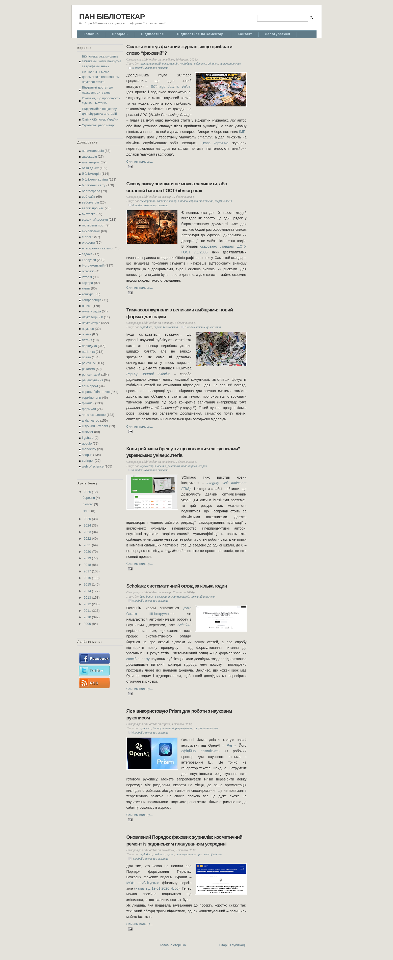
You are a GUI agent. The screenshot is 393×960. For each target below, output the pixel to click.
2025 (88, 519)
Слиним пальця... (139, 161)
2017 (88, 571)
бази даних (90, 168)
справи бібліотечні (96, 392)
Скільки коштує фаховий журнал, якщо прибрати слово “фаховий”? (179, 50)
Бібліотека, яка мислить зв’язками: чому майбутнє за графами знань (101, 61)
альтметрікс (91, 162)
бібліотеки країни (95, 179)
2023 (88, 532)
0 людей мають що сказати (151, 68)
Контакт (245, 34)
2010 (88, 617)
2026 (88, 492)
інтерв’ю (88, 271)
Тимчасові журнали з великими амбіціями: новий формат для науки (179, 313)
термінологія (91, 397)
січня (87, 511)
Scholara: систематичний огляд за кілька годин (176, 586)
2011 (88, 611)
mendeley (89, 449)
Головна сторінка (173, 945)
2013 (88, 597)
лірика (87, 306)
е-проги (87, 237)
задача (87, 254)
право (86, 357)
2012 (88, 604)
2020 (88, 552)
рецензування (92, 380)
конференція (91, 300)
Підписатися (152, 34)
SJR (242, 132)
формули (89, 409)
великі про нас (93, 208)
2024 (88, 525)
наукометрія (91, 323)
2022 (88, 538)
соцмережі (90, 386)
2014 (88, 591)
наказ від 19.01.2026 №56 (157, 888)
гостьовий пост (93, 225)
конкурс (88, 294)
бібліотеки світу (94, 185)
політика (88, 352)
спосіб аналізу (138, 659)
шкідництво (90, 420)
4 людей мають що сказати (151, 858)
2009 (88, 624)
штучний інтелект (95, 426)
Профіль (120, 34)
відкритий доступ (95, 219)
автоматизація (93, 151)
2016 (88, 578)
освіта (86, 334)
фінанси (88, 403)
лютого (88, 504)
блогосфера (91, 191)
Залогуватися (277, 34)
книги (86, 288)
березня (89, 498)
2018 (88, 565)
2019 (88, 558)
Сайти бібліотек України (100, 119)
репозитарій (91, 374)
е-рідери (88, 242)
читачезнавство (94, 415)
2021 (88, 545)
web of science (93, 466)
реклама (88, 369)
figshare (88, 438)
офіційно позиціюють (200, 751)
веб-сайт (88, 196)
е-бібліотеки (91, 231)
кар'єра (87, 283)
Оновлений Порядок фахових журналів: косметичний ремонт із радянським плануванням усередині (184, 840)
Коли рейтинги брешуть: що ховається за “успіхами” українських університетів (183, 452)
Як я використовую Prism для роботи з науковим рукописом (179, 714)
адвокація (89, 156)
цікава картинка (214, 143)
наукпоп (88, 329)
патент (87, 340)
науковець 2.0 (92, 317)
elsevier (87, 432)
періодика (89, 346)
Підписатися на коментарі (201, 34)
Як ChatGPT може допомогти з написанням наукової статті (101, 77)
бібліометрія (91, 174)
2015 (88, 584)
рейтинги (89, 363)
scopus (87, 455)
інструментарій (93, 265)
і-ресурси (89, 260)
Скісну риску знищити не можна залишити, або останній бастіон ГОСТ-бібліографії (176, 187)
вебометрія (90, 202)
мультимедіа (91, 311)
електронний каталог (98, 248)
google (87, 443)
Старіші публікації (233, 945)
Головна (91, 34)
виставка (89, 214)
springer (88, 460)
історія (87, 277)
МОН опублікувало (142, 883)
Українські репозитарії (99, 125)
